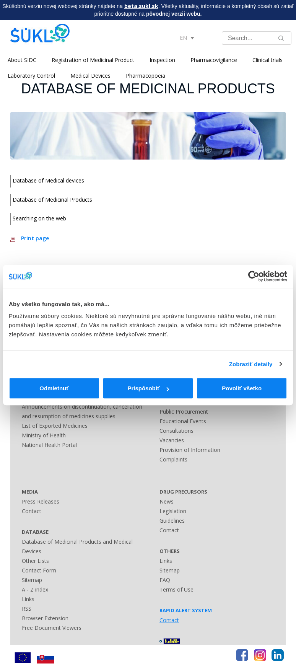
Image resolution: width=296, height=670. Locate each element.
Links (28, 599)
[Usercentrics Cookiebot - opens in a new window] (253, 276)
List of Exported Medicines (55, 425)
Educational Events (182, 421)
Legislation (172, 511)
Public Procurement (183, 411)
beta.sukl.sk (141, 6)
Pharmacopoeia (145, 75)
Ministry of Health (44, 435)
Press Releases (40, 501)
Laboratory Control (31, 75)
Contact (31, 511)
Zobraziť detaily (251, 364)
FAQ (164, 580)
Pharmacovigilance (213, 60)
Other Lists (35, 560)
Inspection (162, 60)
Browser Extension (45, 618)
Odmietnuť (54, 388)
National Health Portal (49, 444)
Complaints (173, 459)
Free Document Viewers (51, 627)
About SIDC (22, 60)
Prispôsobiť (148, 388)
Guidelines (172, 520)
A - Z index (35, 589)
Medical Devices (90, 75)
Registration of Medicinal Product (93, 60)
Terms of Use (176, 589)
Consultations (176, 430)
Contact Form (39, 570)
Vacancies (171, 440)
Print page (35, 238)
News (166, 501)
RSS (26, 608)
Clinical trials (267, 60)
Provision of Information (189, 449)
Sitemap (32, 580)
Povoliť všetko (242, 388)
